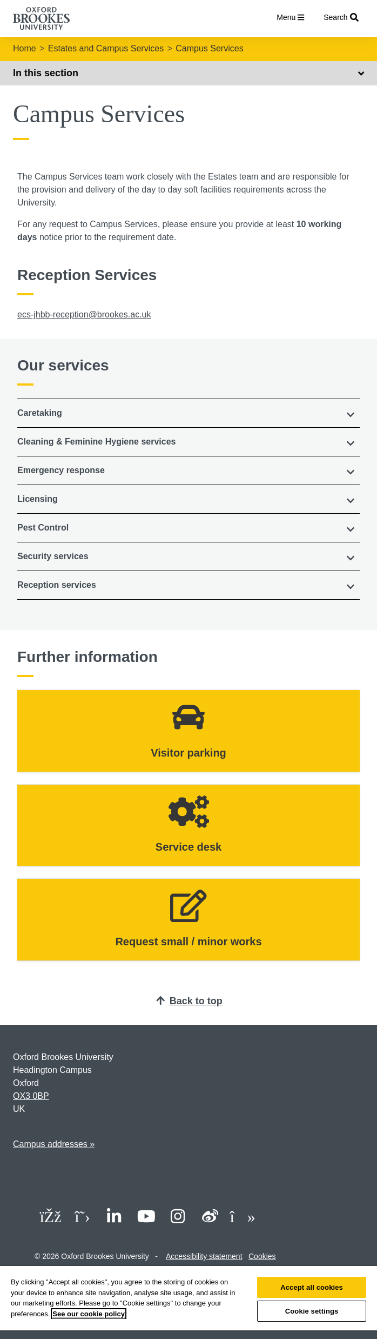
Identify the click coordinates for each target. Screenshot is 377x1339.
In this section (188, 73)
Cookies (262, 1256)
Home (24, 48)
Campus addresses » (54, 1144)
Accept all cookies (311, 1287)
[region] (188, 1302)
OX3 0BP (31, 1096)
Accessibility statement (204, 1256)
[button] (188, 413)
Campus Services (209, 48)
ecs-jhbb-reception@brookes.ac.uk (84, 314)
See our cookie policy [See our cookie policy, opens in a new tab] (88, 1314)
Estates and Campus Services (106, 48)
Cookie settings (312, 1311)
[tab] (188, 413)
